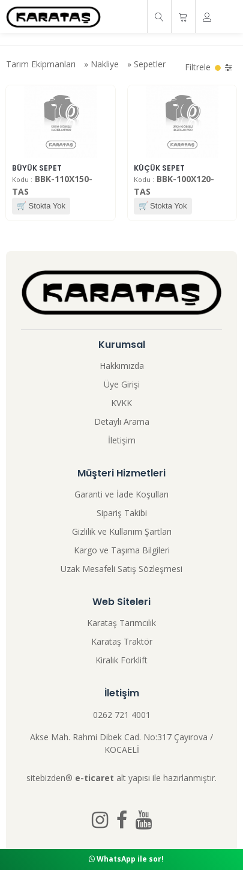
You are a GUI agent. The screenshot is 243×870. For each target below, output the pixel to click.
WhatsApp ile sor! (126, 859)
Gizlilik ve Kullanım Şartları (122, 531)
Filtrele (208, 67)
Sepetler (150, 64)
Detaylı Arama (121, 421)
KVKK (121, 403)
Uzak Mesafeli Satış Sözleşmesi (121, 568)
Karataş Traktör (121, 641)
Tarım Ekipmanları (41, 64)
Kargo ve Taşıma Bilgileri (122, 550)
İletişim (122, 440)
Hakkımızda (122, 365)
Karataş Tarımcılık (121, 622)
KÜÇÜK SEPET (159, 168)
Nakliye (105, 64)
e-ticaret (94, 777)
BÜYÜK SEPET (37, 168)
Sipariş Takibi (122, 513)
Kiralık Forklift (121, 660)
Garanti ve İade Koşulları (121, 494)
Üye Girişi (122, 384)
